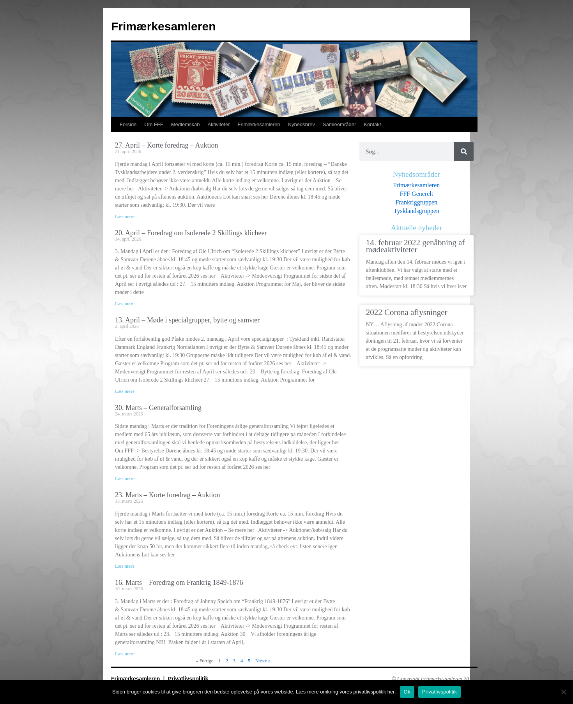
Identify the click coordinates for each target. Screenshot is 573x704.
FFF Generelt (416, 193)
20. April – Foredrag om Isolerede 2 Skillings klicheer (191, 233)
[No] (563, 692)
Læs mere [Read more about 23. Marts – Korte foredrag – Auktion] (124, 566)
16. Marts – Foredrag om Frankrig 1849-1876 (179, 582)
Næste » (263, 661)
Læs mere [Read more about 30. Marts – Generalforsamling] (124, 478)
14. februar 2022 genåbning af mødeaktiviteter (415, 246)
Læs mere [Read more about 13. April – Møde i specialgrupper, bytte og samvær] (124, 391)
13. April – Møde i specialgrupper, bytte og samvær (187, 320)
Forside (128, 124)
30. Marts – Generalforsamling (158, 408)
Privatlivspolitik (188, 679)
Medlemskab (185, 124)
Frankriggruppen (417, 202)
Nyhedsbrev (301, 124)
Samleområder (339, 124)
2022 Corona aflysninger (406, 312)
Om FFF (153, 124)
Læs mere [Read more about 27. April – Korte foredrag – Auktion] (124, 216)
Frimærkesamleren (163, 26)
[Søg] (464, 151)
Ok (407, 692)
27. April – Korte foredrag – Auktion (166, 145)
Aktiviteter (218, 124)
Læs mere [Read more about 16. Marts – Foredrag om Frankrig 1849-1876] (124, 653)
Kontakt (372, 124)
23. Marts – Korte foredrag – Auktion (167, 495)
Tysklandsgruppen (416, 211)
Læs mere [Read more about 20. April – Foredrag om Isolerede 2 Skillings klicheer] (124, 303)
